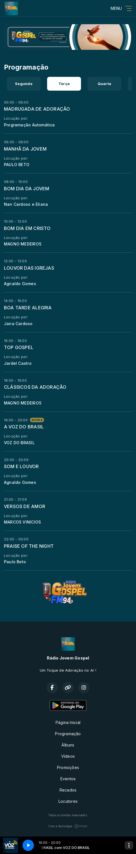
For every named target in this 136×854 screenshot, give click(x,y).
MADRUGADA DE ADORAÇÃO (37, 109)
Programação (68, 733)
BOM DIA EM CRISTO (27, 228)
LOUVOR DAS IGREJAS (29, 268)
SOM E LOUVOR (21, 466)
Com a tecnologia (67, 826)
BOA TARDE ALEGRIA (28, 307)
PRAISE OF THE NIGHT (29, 546)
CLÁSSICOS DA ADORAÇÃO (35, 387)
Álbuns (68, 745)
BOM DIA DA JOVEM (26, 188)
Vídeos (68, 756)
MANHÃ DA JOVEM (25, 149)
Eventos (68, 778)
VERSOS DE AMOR (24, 506)
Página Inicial (68, 722)
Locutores (68, 801)
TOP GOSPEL (18, 347)
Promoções (68, 767)
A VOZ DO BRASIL (24, 427)
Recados (68, 790)
